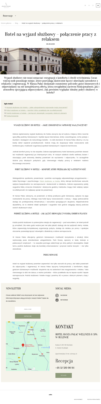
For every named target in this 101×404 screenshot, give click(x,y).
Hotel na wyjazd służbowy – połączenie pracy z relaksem (42, 23)
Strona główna (6, 23)
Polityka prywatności (93, 399)
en (89, 5)
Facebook (61, 295)
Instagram (61, 300)
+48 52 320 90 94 (64, 367)
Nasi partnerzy (78, 399)
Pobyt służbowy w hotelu (50, 181)
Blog (16, 23)
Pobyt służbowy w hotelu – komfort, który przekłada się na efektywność (34, 110)
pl (85, 5)
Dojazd (63, 375)
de (93, 5)
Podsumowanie (12, 116)
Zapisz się (27, 316)
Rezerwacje (9, 16)
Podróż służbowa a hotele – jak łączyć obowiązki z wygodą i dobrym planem (36, 113)
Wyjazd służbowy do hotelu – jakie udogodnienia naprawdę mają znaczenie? (36, 107)
